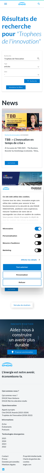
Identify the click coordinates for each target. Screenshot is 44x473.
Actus (4, 424)
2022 (4, 447)
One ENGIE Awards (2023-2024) (15, 412)
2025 (4, 438)
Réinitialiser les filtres (16, 87)
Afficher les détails (29, 260)
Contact (5, 456)
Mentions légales (9, 464)
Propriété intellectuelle (32, 456)
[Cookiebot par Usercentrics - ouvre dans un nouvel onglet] (31, 188)
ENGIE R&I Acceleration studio (14, 401)
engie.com (27, 464)
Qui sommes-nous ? (10, 391)
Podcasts (5, 429)
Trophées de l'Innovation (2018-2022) (17, 415)
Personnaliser (22, 275)
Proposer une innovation (22, 352)
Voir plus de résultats (22, 305)
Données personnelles (10, 462)
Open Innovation (9, 405)
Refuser (22, 282)
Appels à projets (8, 410)
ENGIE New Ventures (10, 398)
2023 (4, 444)
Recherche (32, 81)
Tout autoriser (22, 267)
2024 (4, 441)
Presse (4, 459)
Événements (7, 427)
